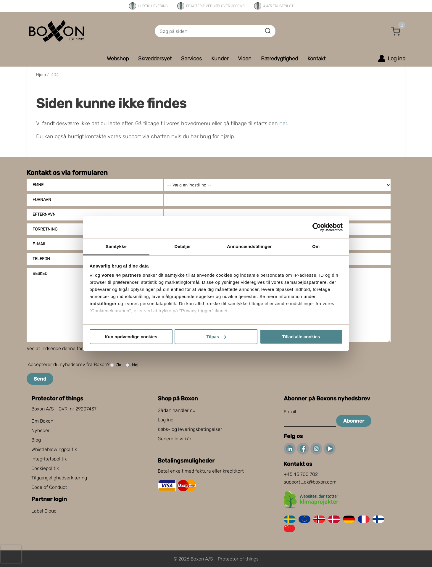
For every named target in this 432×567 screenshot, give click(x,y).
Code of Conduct (49, 487)
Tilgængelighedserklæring (59, 478)
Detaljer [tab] (183, 246)
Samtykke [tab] (116, 246)
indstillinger (103, 303)
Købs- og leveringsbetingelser (190, 429)
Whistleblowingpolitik (54, 449)
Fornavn (42, 199)
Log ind (165, 420)
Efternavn (44, 214)
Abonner (353, 421)
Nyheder (40, 430)
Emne (38, 184)
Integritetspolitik (49, 459)
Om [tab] (316, 246)
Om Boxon (42, 421)
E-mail (290, 411)
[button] (395, 31)
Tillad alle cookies (301, 336)
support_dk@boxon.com (310, 482)
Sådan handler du (176, 410)
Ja (115, 365)
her (283, 123)
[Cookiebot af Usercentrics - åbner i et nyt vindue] (317, 227)
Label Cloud (44, 511)
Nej (132, 365)
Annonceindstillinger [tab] (249, 246)
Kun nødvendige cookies (131, 336)
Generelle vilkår (174, 439)
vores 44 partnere (121, 275)
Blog (36, 440)
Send (40, 379)
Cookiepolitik (45, 468)
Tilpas (216, 336)
